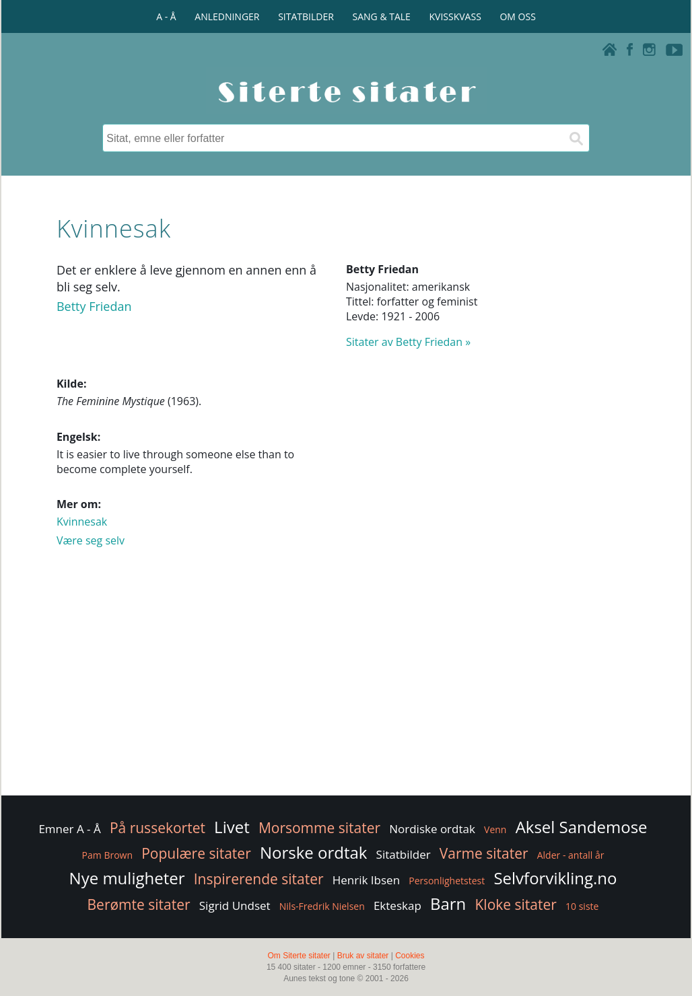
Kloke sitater (515, 904)
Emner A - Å (69, 829)
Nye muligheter (127, 878)
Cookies (409, 955)
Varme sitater (484, 853)
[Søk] (575, 138)
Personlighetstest (447, 880)
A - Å (166, 16)
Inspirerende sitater (259, 878)
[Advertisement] (346, 685)
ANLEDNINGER (227, 16)
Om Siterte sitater (298, 955)
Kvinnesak (82, 521)
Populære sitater (196, 853)
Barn (448, 903)
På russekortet (157, 827)
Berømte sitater (139, 904)
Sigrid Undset (235, 905)
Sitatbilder (403, 854)
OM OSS (517, 16)
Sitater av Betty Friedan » (408, 341)
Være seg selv (91, 540)
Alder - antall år (570, 855)
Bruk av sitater (363, 955)
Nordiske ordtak (432, 829)
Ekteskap (397, 905)
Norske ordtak (314, 852)
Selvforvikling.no (555, 878)
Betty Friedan (94, 306)
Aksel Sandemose (582, 827)
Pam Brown (107, 855)
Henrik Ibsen (366, 880)
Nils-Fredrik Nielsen (322, 906)
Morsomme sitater (319, 827)
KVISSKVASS (455, 16)
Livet (232, 827)
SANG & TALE (382, 16)
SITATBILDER (306, 16)
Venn (495, 829)
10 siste (581, 906)
